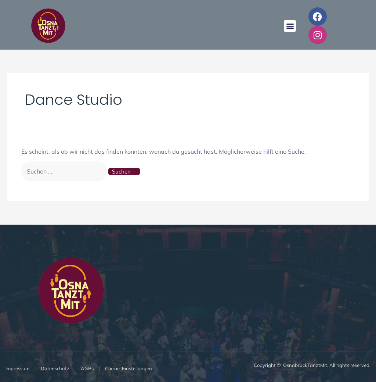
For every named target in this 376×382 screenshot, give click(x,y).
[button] (290, 26)
